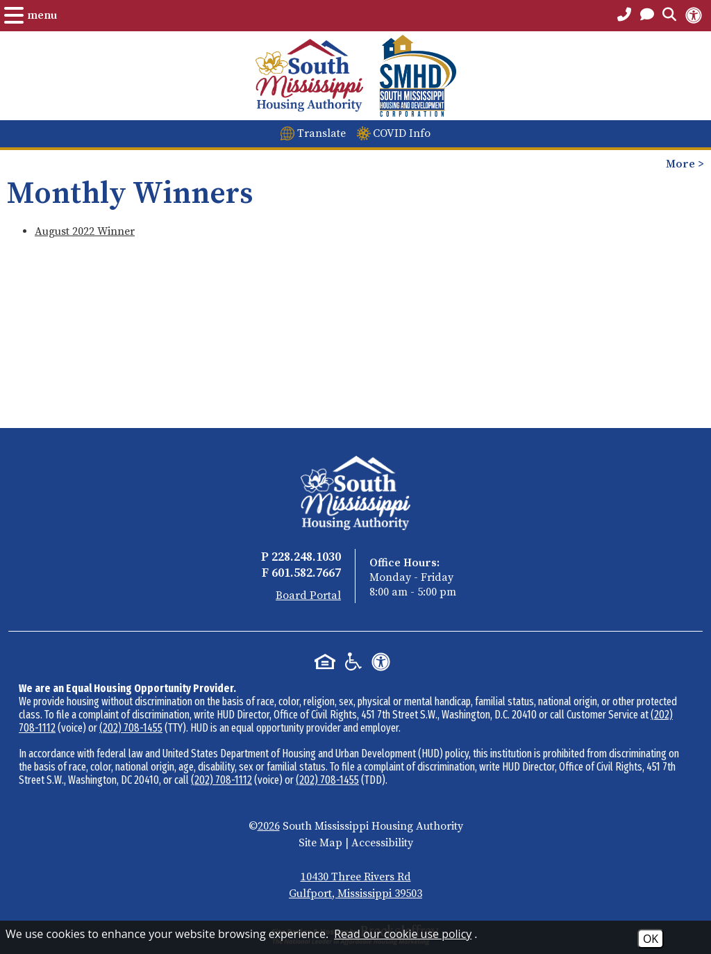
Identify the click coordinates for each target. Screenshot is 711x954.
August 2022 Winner (85, 231)
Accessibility (382, 843)
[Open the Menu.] (30, 15)
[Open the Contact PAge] (647, 15)
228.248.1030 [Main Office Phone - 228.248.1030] (306, 557)
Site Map (320, 843)
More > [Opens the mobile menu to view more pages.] (685, 164)
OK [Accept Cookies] (650, 938)
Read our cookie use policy (402, 933)
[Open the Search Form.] (669, 15)
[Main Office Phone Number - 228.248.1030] (624, 15)
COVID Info (401, 133)
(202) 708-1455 (130, 727)
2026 (269, 826)
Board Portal (308, 595)
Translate (321, 133)
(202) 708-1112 (221, 780)
